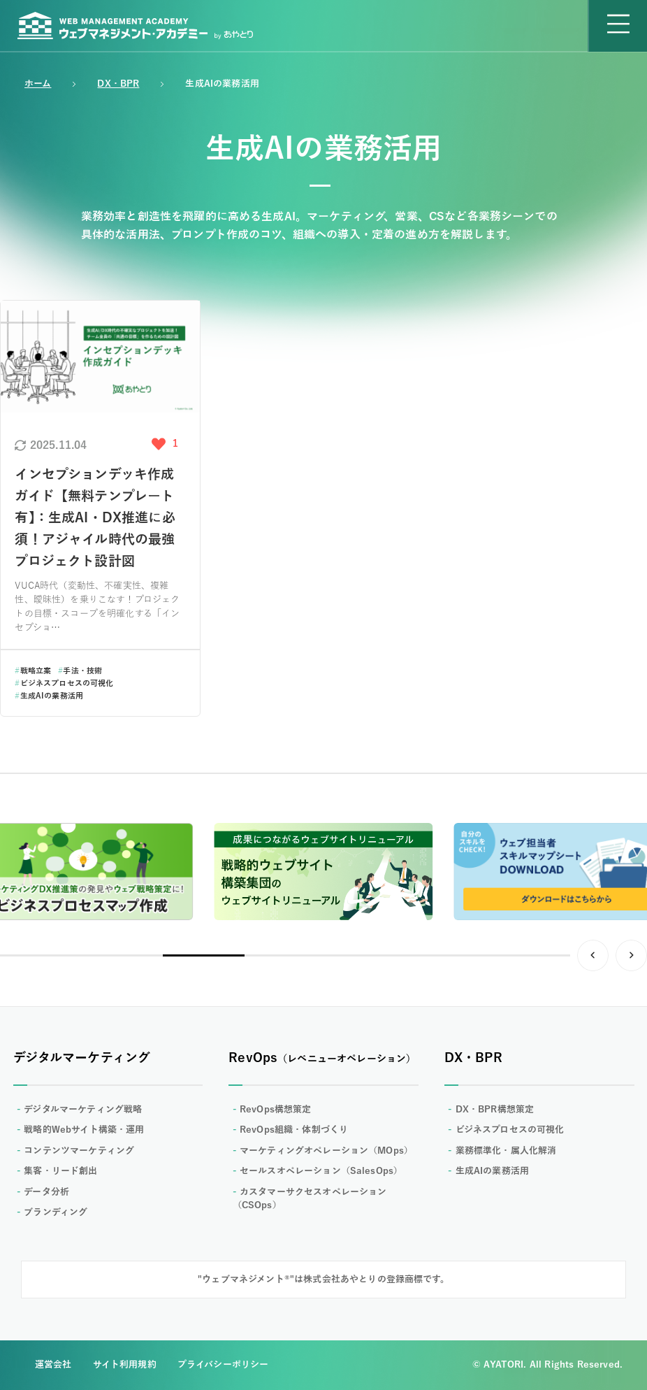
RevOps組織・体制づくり (294, 1130)
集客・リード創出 (60, 1171)
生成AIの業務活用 (49, 696)
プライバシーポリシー (223, 1365)
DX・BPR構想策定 (495, 1110)
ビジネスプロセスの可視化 (64, 683)
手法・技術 (80, 670)
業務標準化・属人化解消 (506, 1151)
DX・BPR (118, 84)
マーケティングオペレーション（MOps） (326, 1151)
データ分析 (46, 1192)
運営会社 (53, 1365)
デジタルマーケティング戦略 (83, 1110)
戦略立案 (33, 670)
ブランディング (55, 1212)
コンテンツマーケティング (79, 1151)
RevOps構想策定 (276, 1110)
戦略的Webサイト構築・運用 (84, 1130)
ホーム (37, 84)
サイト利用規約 (125, 1365)
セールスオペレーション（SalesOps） (321, 1171)
